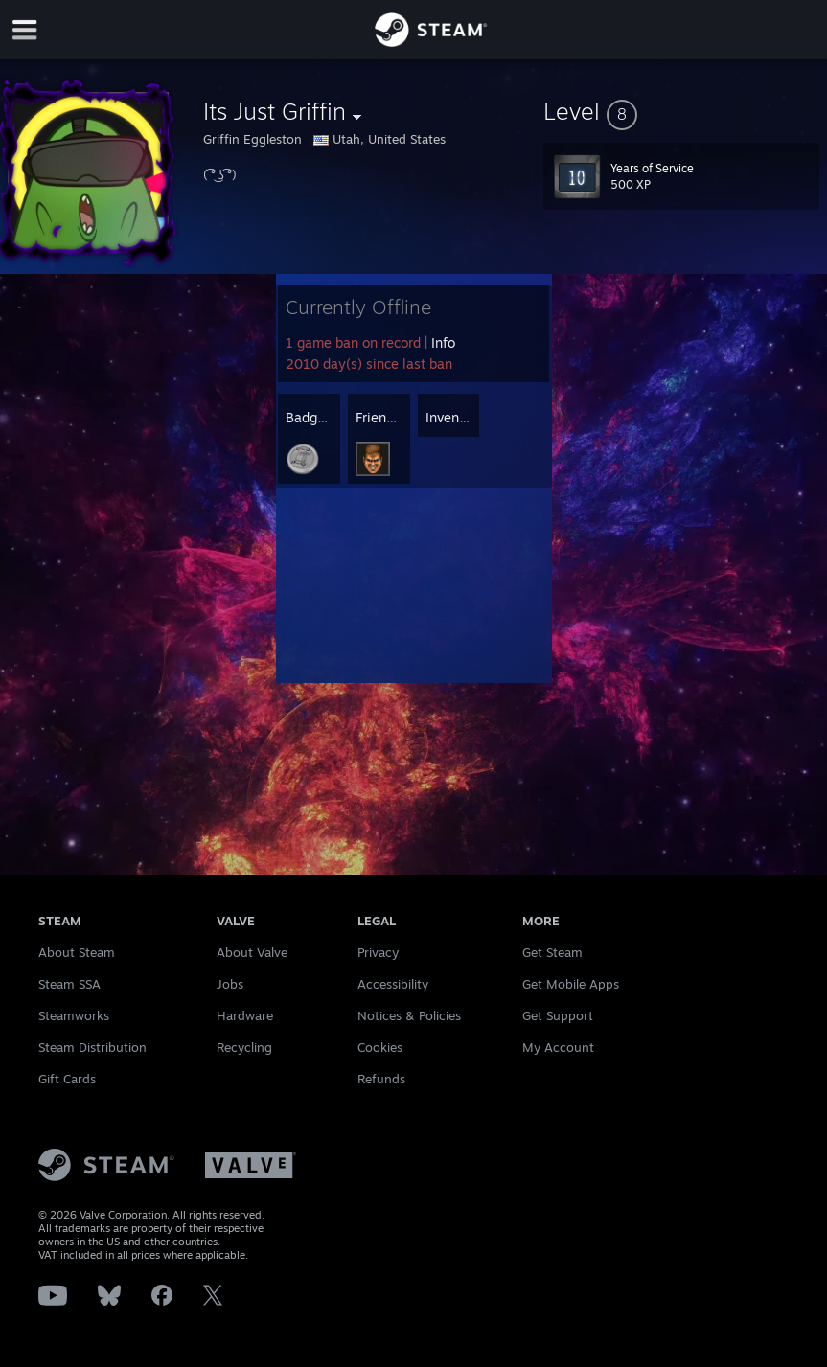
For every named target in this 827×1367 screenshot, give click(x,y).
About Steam (76, 952)
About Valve (252, 952)
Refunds (381, 1078)
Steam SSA (69, 983)
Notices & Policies (409, 1015)
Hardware (245, 1015)
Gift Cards (67, 1078)
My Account (558, 1047)
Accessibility (392, 983)
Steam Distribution (92, 1047)
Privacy (378, 952)
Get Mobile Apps (570, 983)
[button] (681, 111)
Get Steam (552, 952)
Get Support (557, 1015)
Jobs (230, 983)
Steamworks (73, 1015)
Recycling (244, 1047)
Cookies (379, 1047)
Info (443, 342)
